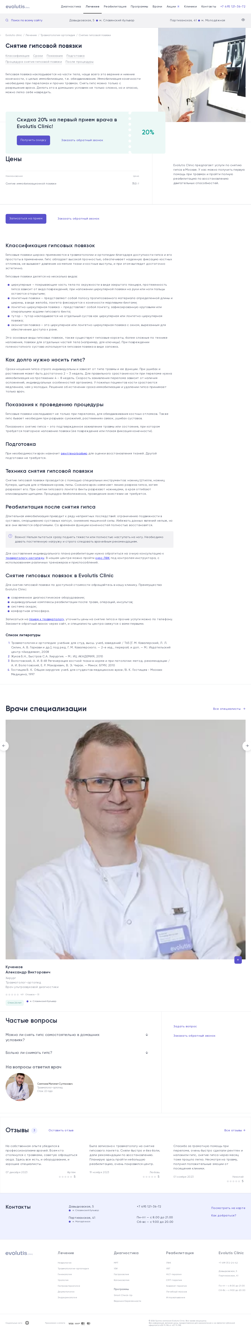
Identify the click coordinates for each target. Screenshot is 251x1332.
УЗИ (116, 1269)
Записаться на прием (26, 218)
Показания (55, 56)
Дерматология (66, 1292)
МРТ (116, 1263)
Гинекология (65, 1274)
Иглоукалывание (175, 1298)
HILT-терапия (173, 1274)
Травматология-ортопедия (73, 1269)
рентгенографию (74, 453)
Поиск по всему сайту (26, 20)
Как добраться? (223, 1215)
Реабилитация (115, 6)
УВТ (168, 1269)
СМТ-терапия (174, 1280)
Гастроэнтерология (69, 1286)
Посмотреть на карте (228, 1208)
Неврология (65, 1263)
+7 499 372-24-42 (228, 1263)
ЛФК (168, 1263)
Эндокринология (67, 1298)
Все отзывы (235, 1130)
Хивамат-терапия (176, 1286)
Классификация (18, 56)
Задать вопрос (185, 1026)
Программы (139, 6)
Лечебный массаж (176, 1292)
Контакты (208, 6)
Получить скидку (33, 140)
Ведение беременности (127, 1301)
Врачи (157, 6)
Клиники (190, 6)
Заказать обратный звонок (82, 140)
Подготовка (76, 56)
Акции (173, 6)
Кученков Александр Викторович (28, 969)
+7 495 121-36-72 (233, 6)
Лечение (92, 6)
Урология (63, 1280)
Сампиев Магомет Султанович (55, 1084)
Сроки (38, 56)
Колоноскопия (122, 1280)
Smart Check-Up (123, 1295)
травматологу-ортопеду (25, 558)
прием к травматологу (46, 619)
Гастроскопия (121, 1274)
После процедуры (79, 61)
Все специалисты (229, 709)
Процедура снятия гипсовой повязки (34, 61)
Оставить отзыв (61, 1130)
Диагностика (71, 6)
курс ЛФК (103, 558)
